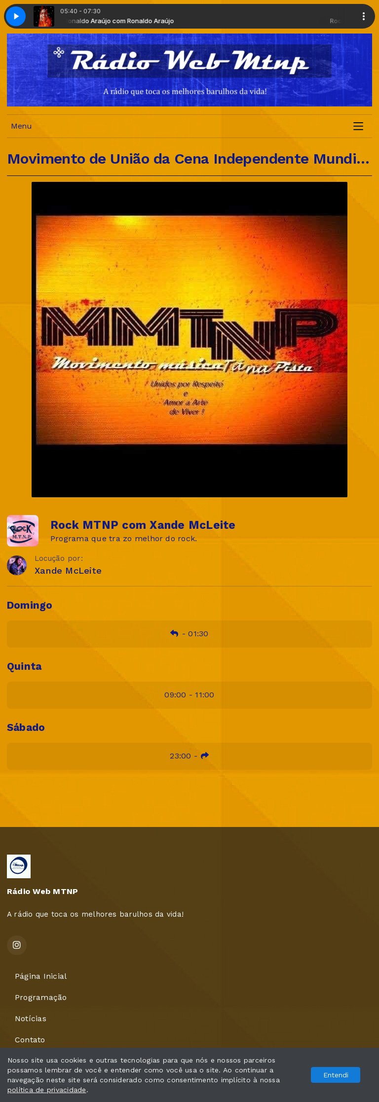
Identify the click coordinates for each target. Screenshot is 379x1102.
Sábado (26, 727)
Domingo (30, 605)
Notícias (30, 1018)
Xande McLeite (68, 570)
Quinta (24, 666)
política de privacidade (46, 1090)
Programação (41, 997)
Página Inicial (41, 976)
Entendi (335, 1075)
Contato (30, 1039)
